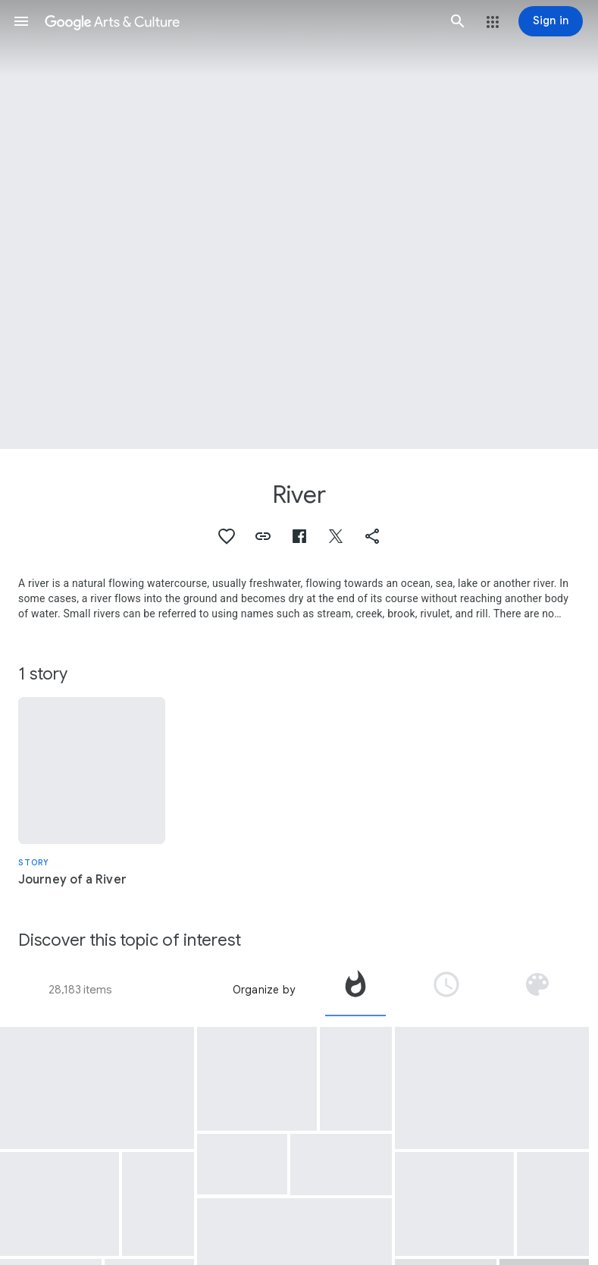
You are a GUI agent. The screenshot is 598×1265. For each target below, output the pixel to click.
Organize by (264, 990)
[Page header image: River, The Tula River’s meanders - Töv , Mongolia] (299, 224)
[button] (21, 21)
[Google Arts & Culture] (239, 21)
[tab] (355, 989)
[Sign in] (550, 21)
